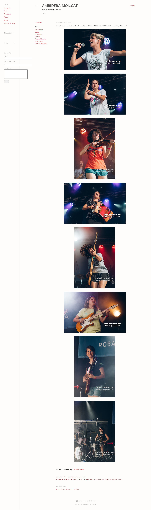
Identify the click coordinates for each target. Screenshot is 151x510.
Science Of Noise (9, 23)
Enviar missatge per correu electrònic (74, 477)
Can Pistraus (39, 30)
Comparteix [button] (38, 22)
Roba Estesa (39, 41)
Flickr (5, 11)
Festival (37, 36)
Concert (37, 32)
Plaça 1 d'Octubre (40, 39)
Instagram (7, 8)
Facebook (7, 14)
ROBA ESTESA (79, 469)
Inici (44, 13)
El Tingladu (38, 34)
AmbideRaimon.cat (60, 5)
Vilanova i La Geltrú (41, 43)
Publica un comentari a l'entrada (68, 489)
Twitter (6, 17)
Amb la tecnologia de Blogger (85, 501)
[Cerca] (132, 5)
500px (6, 20)
